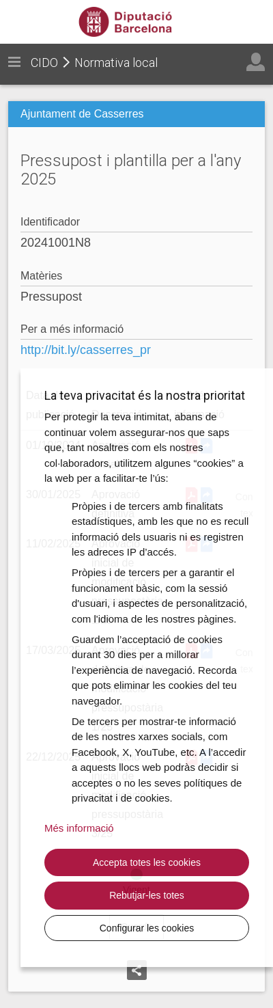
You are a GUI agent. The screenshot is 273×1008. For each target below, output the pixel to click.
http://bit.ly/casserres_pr (85, 350)
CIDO (44, 62)
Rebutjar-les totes (146, 895)
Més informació (79, 828)
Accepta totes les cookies (147, 862)
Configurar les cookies (147, 928)
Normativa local (116, 62)
